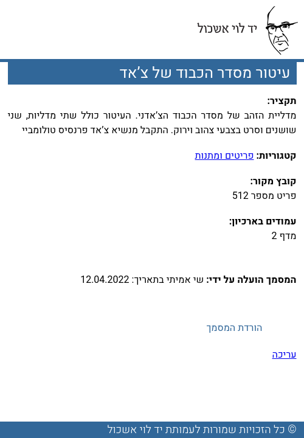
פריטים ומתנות (224, 155)
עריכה (284, 354)
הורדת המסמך (234, 328)
